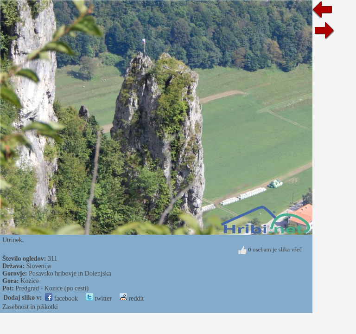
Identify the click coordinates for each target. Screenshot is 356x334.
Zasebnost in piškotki (30, 306)
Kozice (29, 280)
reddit (132, 298)
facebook (61, 298)
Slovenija (38, 266)
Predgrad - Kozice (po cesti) (52, 288)
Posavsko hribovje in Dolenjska (70, 273)
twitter (99, 298)
